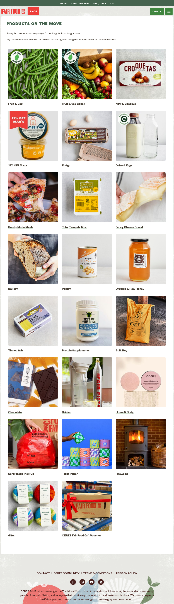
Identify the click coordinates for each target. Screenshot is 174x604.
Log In (157, 11)
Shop (33, 11)
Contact (43, 573)
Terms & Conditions (97, 573)
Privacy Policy (126, 573)
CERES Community (66, 573)
